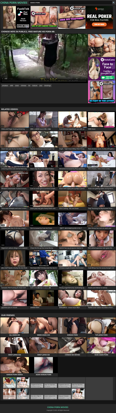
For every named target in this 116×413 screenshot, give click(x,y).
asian (17, 86)
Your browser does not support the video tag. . (44, 58)
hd (29, 86)
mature (34, 86)
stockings (47, 86)
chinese (23, 86)
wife (11, 86)
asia (40, 86)
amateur (5, 86)
